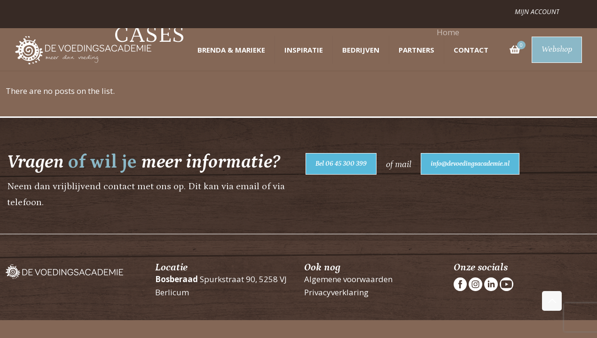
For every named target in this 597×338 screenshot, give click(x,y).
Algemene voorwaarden (348, 279)
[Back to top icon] (552, 301)
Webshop (557, 49)
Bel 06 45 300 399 (341, 164)
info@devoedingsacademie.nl (470, 164)
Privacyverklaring (336, 292)
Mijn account (537, 11)
